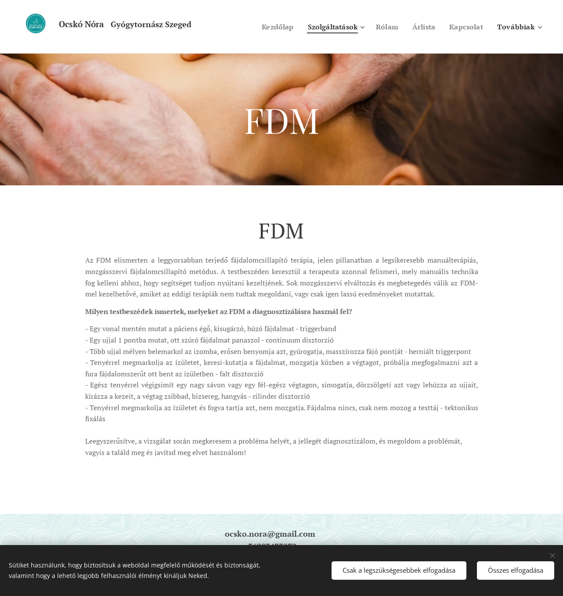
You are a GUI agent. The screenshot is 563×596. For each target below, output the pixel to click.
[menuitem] (269, 27)
